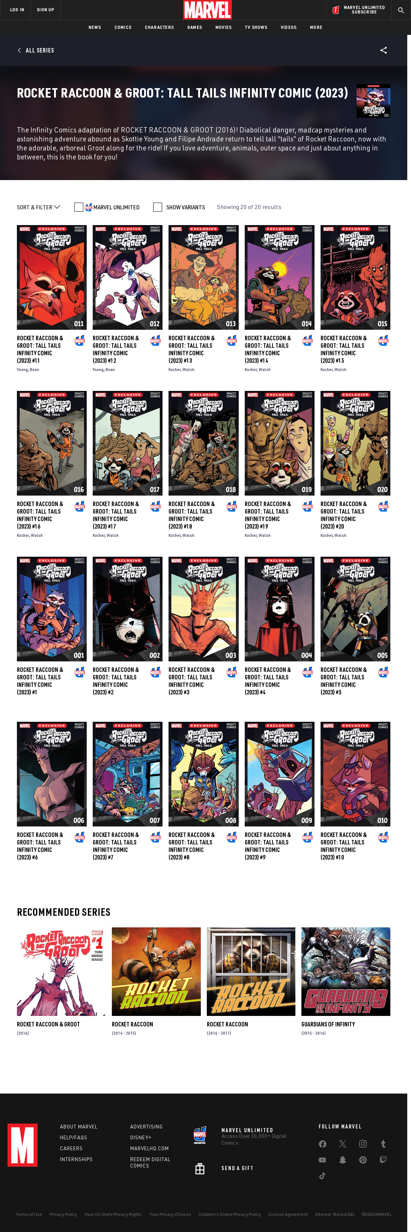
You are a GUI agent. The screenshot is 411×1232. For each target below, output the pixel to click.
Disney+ (141, 1137)
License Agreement (288, 1214)
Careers (71, 1148)
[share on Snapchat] (342, 1161)
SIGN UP (45, 9)
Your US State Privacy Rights (113, 1214)
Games (194, 27)
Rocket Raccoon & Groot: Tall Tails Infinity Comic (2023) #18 (192, 548)
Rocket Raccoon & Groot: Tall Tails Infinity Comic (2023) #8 (192, 878)
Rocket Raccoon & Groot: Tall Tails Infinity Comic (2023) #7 (116, 879)
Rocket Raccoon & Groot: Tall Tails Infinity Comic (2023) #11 (40, 382)
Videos (289, 27)
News (95, 27)
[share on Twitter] (342, 1145)
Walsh (188, 402)
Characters (159, 27)
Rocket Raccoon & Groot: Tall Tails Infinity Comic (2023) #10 (344, 878)
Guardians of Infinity (328, 1057)
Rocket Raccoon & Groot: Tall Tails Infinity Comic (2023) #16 (40, 548)
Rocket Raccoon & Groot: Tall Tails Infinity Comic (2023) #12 (116, 382)
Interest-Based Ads (335, 1214)
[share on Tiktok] (322, 1177)
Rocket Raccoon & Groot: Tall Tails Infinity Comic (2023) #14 (268, 382)
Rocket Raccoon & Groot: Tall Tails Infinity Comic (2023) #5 (344, 714)
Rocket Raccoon (132, 1057)
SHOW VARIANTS (185, 239)
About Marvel (79, 1127)
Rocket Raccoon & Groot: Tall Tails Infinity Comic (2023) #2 (116, 714)
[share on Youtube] (322, 1161)
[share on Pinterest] (363, 1161)
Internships (76, 1159)
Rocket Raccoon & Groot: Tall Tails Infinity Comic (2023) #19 (268, 548)
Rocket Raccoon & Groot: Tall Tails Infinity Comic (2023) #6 (40, 878)
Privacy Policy (63, 1214)
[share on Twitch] (383, 1161)
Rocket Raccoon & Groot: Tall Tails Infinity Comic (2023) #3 (192, 714)
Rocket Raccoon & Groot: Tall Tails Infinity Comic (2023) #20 (344, 548)
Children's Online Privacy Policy (230, 1214)
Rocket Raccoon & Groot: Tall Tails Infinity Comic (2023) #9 (268, 879)
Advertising (146, 1127)
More (316, 27)
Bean (34, 402)
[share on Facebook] (323, 1145)
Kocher (175, 402)
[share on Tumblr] (383, 1145)
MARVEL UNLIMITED (116, 239)
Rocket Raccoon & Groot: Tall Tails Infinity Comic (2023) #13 (192, 382)
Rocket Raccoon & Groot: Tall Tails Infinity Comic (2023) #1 (40, 714)
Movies (223, 27)
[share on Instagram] (363, 1145)
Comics (122, 27)
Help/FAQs (73, 1137)
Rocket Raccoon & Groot (48, 1057)
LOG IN (17, 9)
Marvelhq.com (149, 1148)
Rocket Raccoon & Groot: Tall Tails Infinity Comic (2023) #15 (344, 382)
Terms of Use (29, 1214)
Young (22, 402)
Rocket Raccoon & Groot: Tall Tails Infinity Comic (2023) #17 (116, 548)
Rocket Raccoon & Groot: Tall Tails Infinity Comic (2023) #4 (268, 714)
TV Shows (256, 27)
